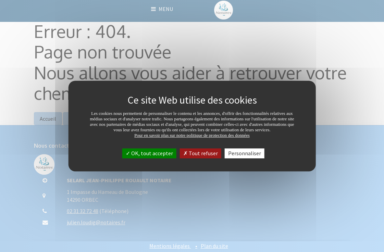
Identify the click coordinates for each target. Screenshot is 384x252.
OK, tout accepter (149, 153)
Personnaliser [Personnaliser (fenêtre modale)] (244, 153)
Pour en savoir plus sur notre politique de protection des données (192, 135)
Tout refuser (200, 153)
